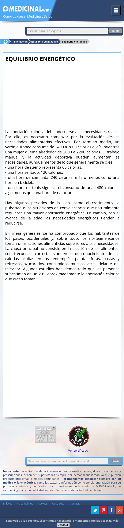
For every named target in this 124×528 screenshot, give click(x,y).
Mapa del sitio (25, 503)
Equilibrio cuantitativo (44, 41)
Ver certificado (78, 450)
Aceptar (63, 524)
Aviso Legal (58, 503)
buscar (115, 30)
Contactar (76, 503)
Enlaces (7, 503)
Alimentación (19, 41)
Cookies (42, 503)
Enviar (115, 460)
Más (115, 520)
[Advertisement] (62, 94)
